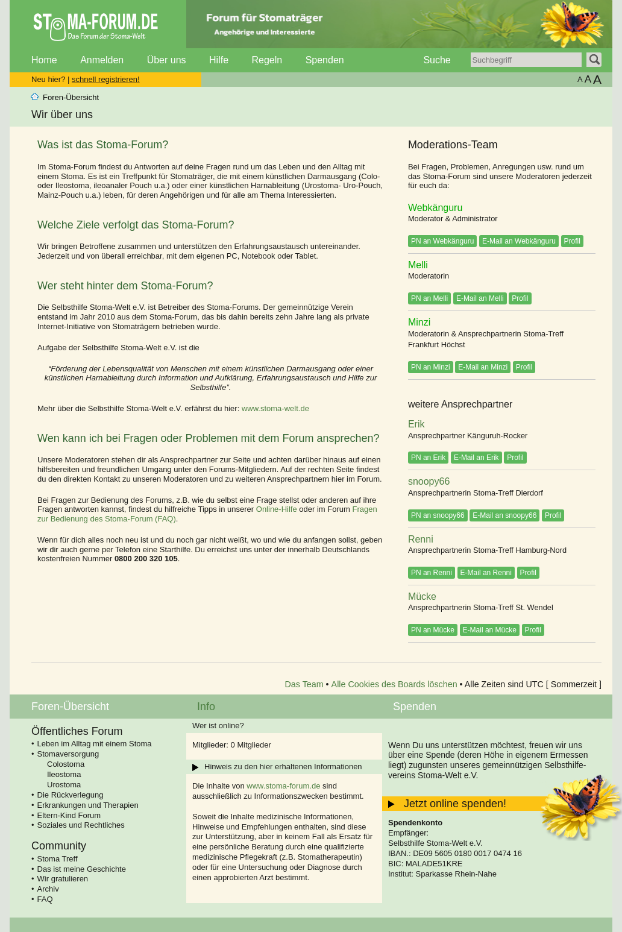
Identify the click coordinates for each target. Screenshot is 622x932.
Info (206, 707)
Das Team (304, 684)
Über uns (166, 60)
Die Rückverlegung (70, 794)
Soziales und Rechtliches (81, 825)
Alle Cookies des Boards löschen (394, 684)
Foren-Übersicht (71, 97)
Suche (436, 60)
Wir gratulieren (63, 878)
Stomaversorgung (68, 753)
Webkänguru (435, 208)
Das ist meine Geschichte (81, 869)
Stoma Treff (57, 858)
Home (44, 60)
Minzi (419, 322)
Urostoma (64, 784)
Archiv (48, 888)
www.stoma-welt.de (275, 408)
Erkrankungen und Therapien (88, 805)
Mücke (422, 596)
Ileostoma (64, 774)
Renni (420, 539)
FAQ (45, 899)
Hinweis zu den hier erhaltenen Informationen (283, 766)
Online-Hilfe (276, 509)
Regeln (266, 60)
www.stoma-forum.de (283, 785)
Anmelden (102, 60)
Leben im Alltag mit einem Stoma (94, 743)
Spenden (325, 60)
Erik (416, 424)
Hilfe (218, 60)
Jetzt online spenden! (455, 804)
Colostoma (65, 764)
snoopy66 (429, 481)
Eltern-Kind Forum (69, 815)
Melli (418, 265)
